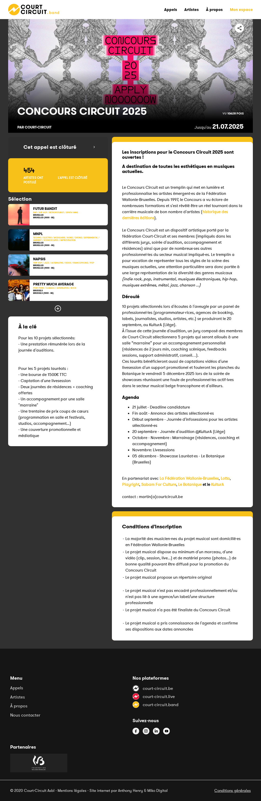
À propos (19, 706)
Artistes (17, 697)
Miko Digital (157, 790)
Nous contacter (25, 715)
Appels (16, 688)
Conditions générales (232, 790)
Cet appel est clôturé (49, 147)
